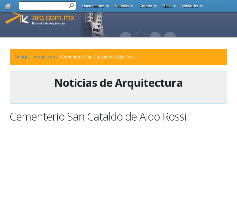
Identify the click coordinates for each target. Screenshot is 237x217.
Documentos (93, 6)
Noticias (122, 6)
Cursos (145, 6)
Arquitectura (46, 57)
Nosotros (190, 6)
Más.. (167, 6)
